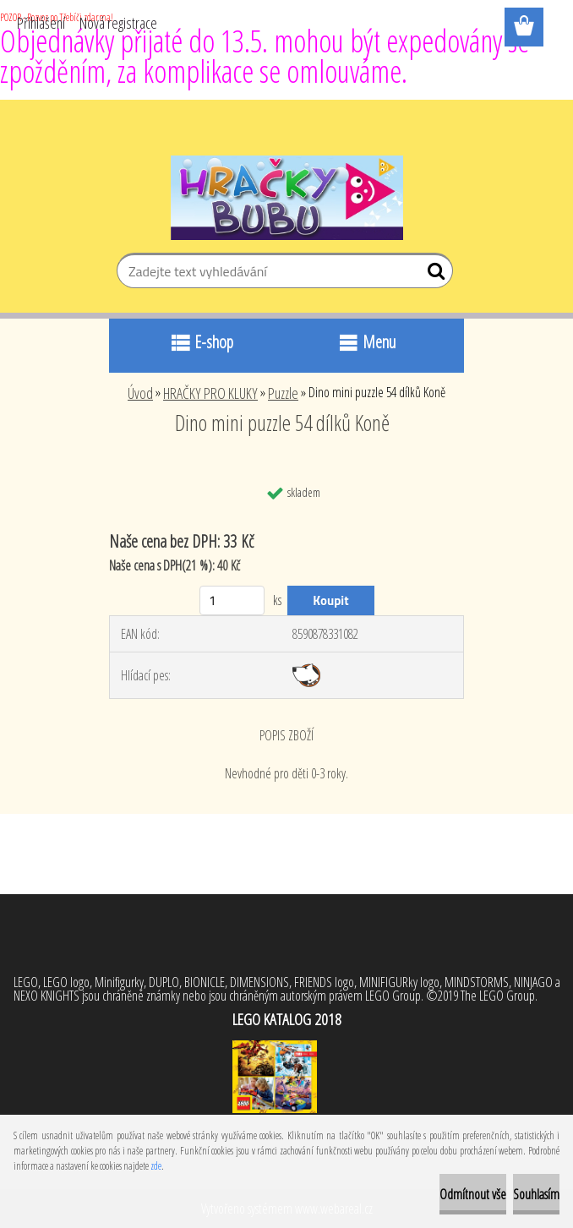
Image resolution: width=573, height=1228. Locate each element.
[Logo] (287, 198)
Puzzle (283, 393)
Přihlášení (41, 23)
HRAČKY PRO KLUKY (210, 393)
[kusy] (232, 600)
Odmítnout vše (472, 1194)
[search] (433, 274)
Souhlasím (536, 1194)
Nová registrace (118, 23)
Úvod (140, 393)
